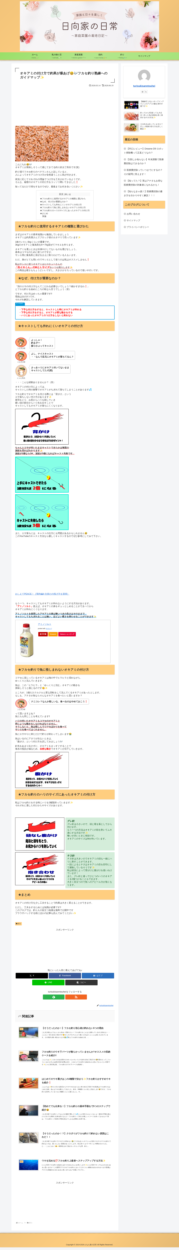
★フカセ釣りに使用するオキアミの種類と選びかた (63, 199)
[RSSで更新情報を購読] (67, 997)
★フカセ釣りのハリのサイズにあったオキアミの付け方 (65, 211)
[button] (81, 983)
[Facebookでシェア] (65, 976)
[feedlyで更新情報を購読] (62, 997)
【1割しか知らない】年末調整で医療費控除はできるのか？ (144, 161)
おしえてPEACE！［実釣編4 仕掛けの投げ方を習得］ (42, 594)
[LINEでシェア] (48, 983)
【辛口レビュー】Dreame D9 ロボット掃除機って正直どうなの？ (143, 150)
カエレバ (49, 629)
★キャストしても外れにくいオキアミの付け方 (61, 205)
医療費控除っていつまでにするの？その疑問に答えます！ (143, 172)
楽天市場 (43, 635)
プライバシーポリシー (138, 227)
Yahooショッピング (67, 635)
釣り (18, 924)
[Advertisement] (65, 106)
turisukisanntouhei (144, 86)
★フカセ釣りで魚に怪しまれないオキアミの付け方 (63, 208)
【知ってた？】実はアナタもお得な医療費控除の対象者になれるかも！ (143, 182)
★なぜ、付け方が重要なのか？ (54, 202)
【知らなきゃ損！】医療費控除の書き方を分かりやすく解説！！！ (143, 193)
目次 (61, 194)
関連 (44, 217)
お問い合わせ (133, 214)
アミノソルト (44, 625)
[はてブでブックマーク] (98, 976)
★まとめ (44, 214)
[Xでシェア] (32, 976)
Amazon (53, 635)
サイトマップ (133, 220)
